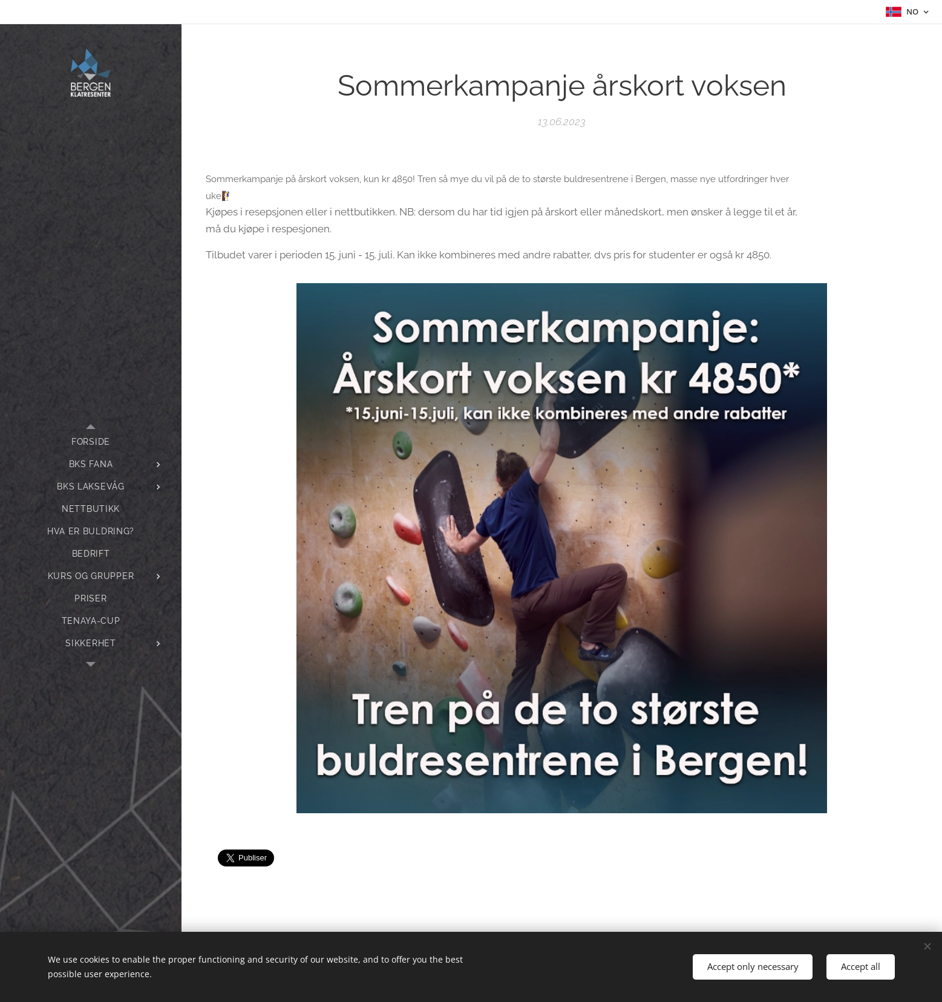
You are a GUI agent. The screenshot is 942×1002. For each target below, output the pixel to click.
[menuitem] (91, 442)
